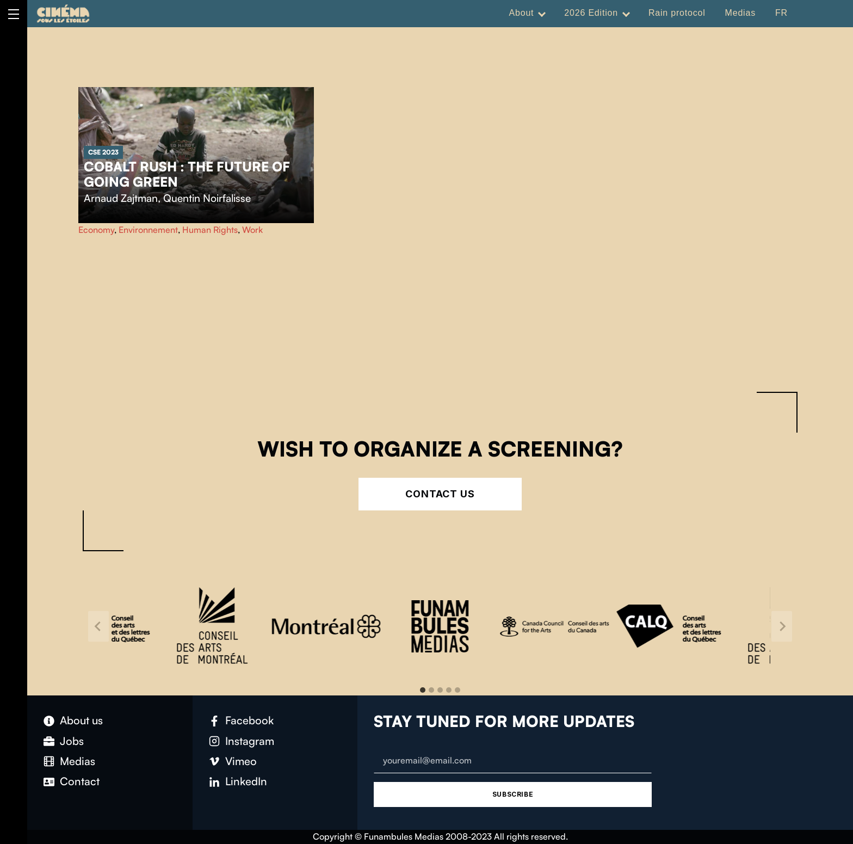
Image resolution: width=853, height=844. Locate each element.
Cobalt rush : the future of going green (187, 174)
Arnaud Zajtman (121, 198)
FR (781, 12)
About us (81, 720)
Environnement (148, 229)
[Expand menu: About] (542, 13)
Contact (80, 781)
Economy (96, 229)
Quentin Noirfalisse (207, 198)
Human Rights (210, 229)
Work (252, 229)
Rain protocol (677, 12)
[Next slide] (781, 626)
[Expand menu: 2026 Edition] (626, 13)
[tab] (422, 690)
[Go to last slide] (98, 626)
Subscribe (512, 794)
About (521, 12)
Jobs (72, 741)
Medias (740, 12)
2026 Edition (591, 12)
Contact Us (440, 494)
